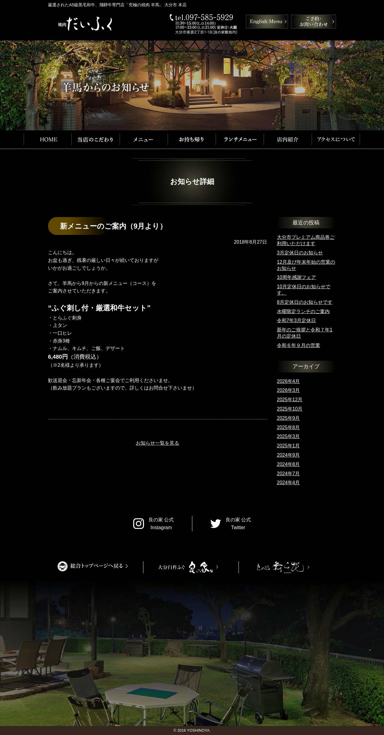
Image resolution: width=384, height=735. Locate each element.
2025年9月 (288, 418)
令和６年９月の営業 (298, 345)
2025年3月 (288, 436)
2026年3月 (288, 390)
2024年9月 (288, 455)
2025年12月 (289, 399)
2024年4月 (288, 482)
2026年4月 (288, 381)
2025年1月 (288, 445)
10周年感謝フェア (296, 277)
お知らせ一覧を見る (157, 443)
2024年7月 (288, 473)
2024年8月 (288, 464)
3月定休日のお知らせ (300, 252)
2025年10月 (289, 408)
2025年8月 (288, 427)
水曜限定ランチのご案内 (303, 311)
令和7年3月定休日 (296, 320)
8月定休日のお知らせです (304, 302)
